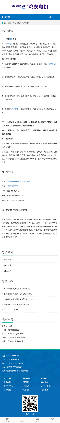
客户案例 (44, 382)
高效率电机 (8, 386)
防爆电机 (52, 64)
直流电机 (7, 390)
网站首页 (16, 23)
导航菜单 (6, 17)
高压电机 (7, 382)
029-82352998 (25, 181)
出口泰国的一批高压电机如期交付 (17, 289)
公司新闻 (26, 382)
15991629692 (12, 186)
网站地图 (24, 371)
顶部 (52, 419)
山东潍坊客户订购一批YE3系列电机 (18, 294)
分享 (7, 419)
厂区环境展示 (46, 386)
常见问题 (26, 390)
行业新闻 (26, 386)
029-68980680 (13, 181)
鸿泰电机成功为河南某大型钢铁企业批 (19, 299)
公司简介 (7, 259)
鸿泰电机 (9, 44)
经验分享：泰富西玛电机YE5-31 (16, 304)
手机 (22, 419)
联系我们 (7, 271)
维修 (11, 39)
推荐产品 (7, 378)
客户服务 (44, 390)
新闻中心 (26, 378)
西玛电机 (15, 109)
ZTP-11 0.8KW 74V (11, 310)
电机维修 (25, 23)
